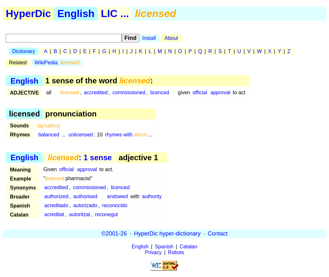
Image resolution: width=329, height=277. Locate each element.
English (76, 13)
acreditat (54, 214)
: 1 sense (80, 157)
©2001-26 (114, 233)
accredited (96, 92)
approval (220, 92)
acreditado (56, 205)
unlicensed (80, 134)
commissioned (128, 92)
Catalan (188, 246)
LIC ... (115, 13)
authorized (56, 196)
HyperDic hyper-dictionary (167, 233)
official (199, 92)
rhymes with (126, 134)
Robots (176, 252)
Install (149, 38)
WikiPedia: (57, 62)
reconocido (114, 205)
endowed (117, 196)
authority (152, 196)
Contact (217, 233)
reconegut (106, 214)
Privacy (153, 252)
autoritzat (79, 214)
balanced (48, 134)
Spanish (164, 246)
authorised (85, 196)
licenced (159, 92)
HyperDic (28, 13)
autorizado (85, 205)
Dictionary (23, 51)
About (171, 38)
